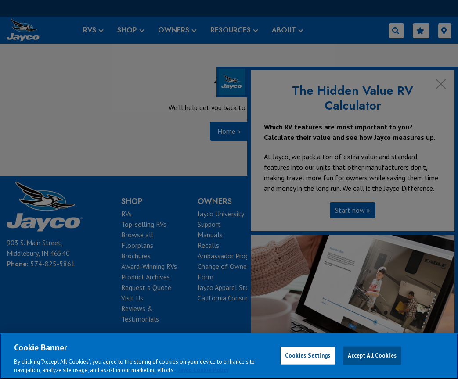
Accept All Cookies (372, 355)
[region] (229, 356)
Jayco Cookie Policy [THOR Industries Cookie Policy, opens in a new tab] (203, 370)
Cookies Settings (308, 355)
